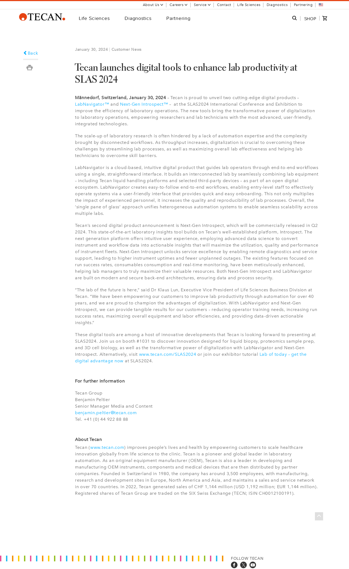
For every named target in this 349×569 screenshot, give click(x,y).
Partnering (303, 5)
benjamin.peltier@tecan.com (106, 412)
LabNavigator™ (92, 104)
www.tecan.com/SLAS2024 (167, 354)
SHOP (310, 18)
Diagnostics (277, 5)
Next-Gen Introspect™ (144, 104)
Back (30, 53)
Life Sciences (248, 5)
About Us (153, 5)
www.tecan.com (107, 447)
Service (202, 5)
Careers (179, 5)
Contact (224, 5)
